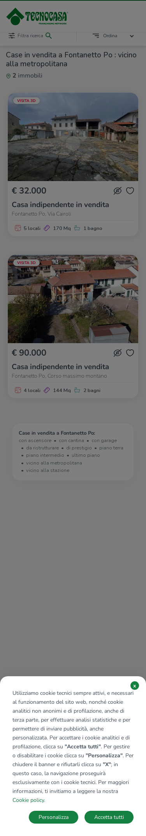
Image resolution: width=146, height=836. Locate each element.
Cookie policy (28, 800)
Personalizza (54, 817)
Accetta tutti (109, 817)
